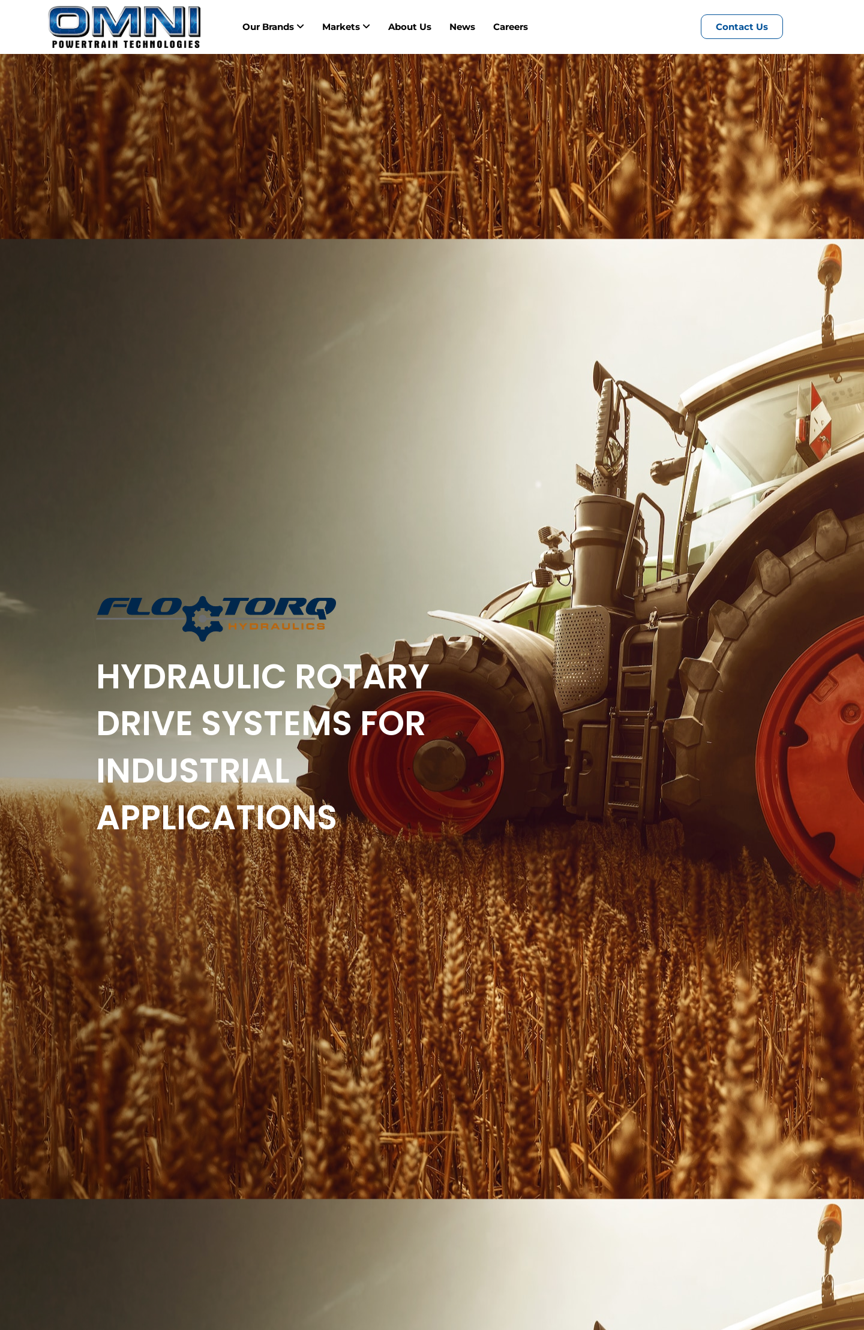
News (462, 26)
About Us (409, 26)
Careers (510, 26)
